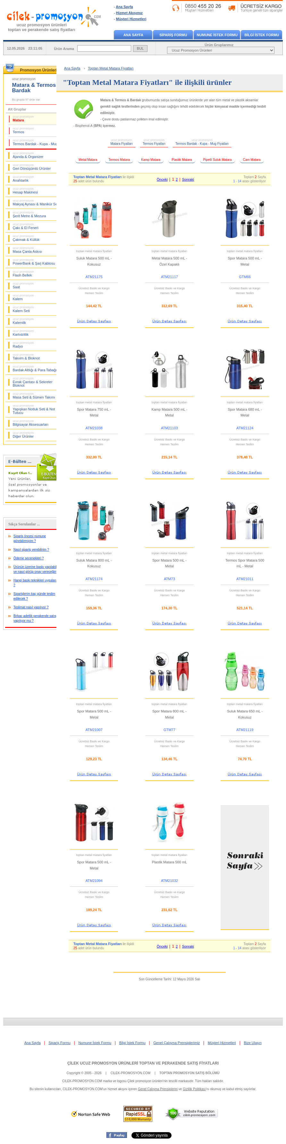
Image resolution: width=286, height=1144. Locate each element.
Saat (23, 285)
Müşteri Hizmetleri (131, 19)
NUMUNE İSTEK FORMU (217, 35)
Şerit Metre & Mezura (29, 214)
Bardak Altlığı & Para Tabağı (35, 368)
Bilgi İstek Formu (132, 1043)
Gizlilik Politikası (194, 1089)
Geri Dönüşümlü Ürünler (32, 166)
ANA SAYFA (133, 35)
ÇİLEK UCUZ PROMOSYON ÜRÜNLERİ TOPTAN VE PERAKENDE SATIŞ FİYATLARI (143, 1063)
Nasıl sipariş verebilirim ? (31, 549)
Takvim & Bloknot (26, 356)
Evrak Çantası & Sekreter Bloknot (33, 382)
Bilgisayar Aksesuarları (30, 422)
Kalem (23, 297)
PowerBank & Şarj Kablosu (34, 261)
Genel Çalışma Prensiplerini (158, 1089)
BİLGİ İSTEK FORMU (261, 35)
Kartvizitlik (23, 332)
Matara (23, 118)
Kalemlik (23, 321)
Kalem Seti (23, 309)
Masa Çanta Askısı (27, 249)
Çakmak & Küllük (26, 238)
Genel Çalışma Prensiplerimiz (176, 1043)
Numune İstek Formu (94, 1043)
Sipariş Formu (59, 1043)
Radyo (23, 344)
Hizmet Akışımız (129, 13)
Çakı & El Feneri (25, 226)
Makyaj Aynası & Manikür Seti (36, 202)
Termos (23, 130)
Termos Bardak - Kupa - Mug (35, 142)
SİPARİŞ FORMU (173, 35)
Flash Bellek (23, 273)
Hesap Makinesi (25, 190)
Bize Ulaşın (253, 1043)
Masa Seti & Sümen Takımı (34, 395)
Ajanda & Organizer (28, 155)
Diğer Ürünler (23, 434)
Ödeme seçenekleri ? (28, 558)
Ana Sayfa (124, 7)
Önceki (162, 179)
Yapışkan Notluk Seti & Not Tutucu (34, 409)
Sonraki (188, 179)
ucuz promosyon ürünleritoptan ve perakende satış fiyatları (41, 27)
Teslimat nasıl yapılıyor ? (31, 607)
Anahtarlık (23, 178)
